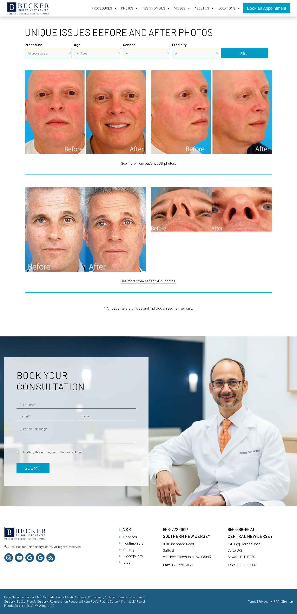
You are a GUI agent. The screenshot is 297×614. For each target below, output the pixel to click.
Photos (129, 8)
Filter (244, 54)
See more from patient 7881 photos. (148, 163)
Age (77, 44)
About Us (204, 8)
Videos (182, 8)
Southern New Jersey (186, 536)
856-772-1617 (175, 529)
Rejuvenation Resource (66, 601)
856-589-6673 (241, 529)
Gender (129, 44)
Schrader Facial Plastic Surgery (64, 597)
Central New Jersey (250, 536)
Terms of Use (73, 452)
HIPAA (274, 601)
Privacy (263, 601)
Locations (229, 8)
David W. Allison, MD (40, 605)
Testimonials (156, 8)
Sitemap (287, 601)
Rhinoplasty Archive (101, 597)
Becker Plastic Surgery (32, 601)
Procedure (33, 44)
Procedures (104, 8)
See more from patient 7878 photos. (148, 281)
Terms (252, 601)
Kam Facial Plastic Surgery (102, 601)
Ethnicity (179, 44)
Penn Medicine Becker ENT (22, 597)
